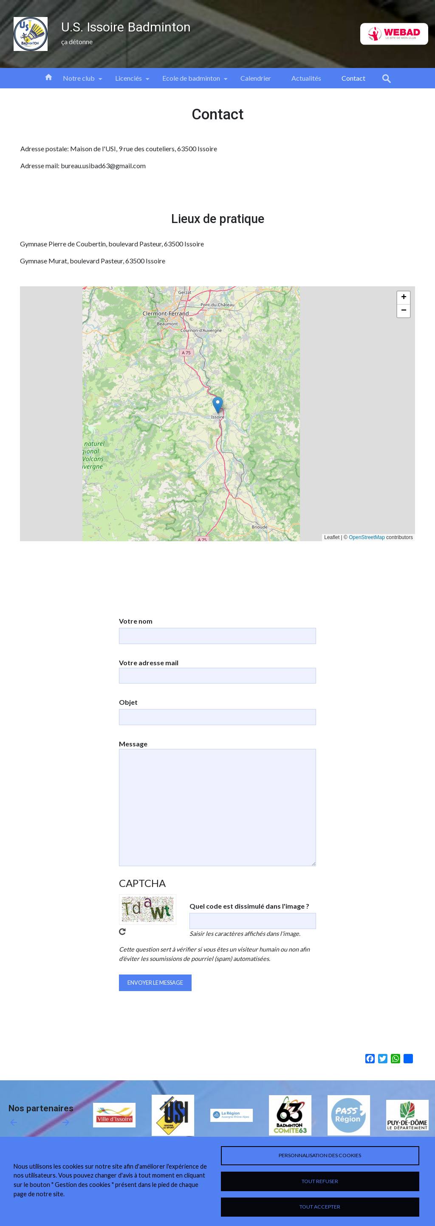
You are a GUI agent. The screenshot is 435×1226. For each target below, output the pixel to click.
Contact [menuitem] (353, 78)
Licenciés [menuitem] (128, 81)
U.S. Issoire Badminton (126, 27)
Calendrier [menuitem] (255, 78)
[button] (217, 405)
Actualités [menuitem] (306, 78)
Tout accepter (319, 1206)
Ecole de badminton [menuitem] (191, 81)
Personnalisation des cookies (320, 1152)
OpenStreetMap (367, 537)
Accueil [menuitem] (48, 76)
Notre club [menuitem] (79, 81)
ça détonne (77, 41)
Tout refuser (320, 1179)
